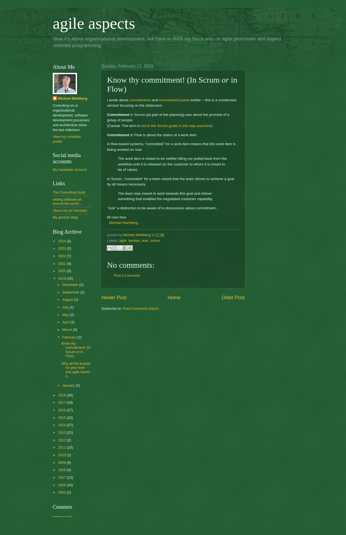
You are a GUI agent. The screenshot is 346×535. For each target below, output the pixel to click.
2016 (62, 410)
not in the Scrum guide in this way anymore (176, 126)
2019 (62, 278)
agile (123, 241)
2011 (62, 447)
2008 (62, 470)
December (70, 285)
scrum (155, 241)
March (67, 330)
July (65, 307)
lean (145, 241)
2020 (62, 271)
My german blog (65, 217)
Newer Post (114, 297)
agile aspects (94, 23)
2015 (62, 418)
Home (174, 297)
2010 (62, 455)
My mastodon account (70, 170)
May (66, 315)
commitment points (174, 100)
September (71, 292)
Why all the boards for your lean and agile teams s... (75, 369)
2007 (62, 477)
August (68, 300)
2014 (62, 425)
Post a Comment (127, 275)
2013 (62, 432)
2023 (62, 248)
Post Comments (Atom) (141, 308)
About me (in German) (70, 210)
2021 (62, 264)
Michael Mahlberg (123, 223)
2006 (62, 485)
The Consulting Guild (69, 192)
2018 (62, 395)
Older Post (233, 297)
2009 (62, 463)
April (66, 322)
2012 (62, 440)
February (69, 337)
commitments (140, 100)
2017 (62, 402)
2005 (62, 492)
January (68, 385)
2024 (62, 241)
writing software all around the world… (67, 201)
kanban (134, 241)
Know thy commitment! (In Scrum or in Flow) (75, 349)
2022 (62, 256)
